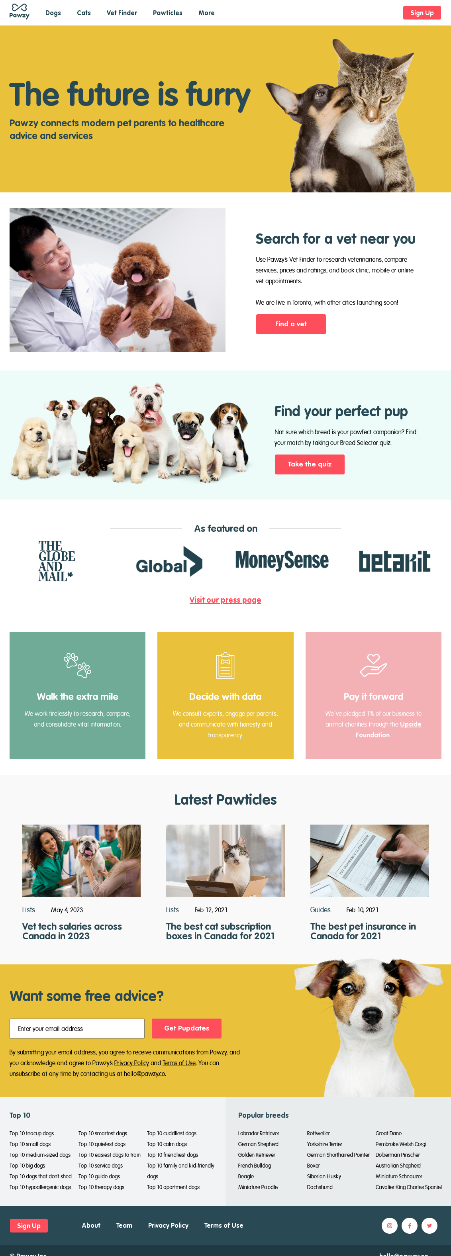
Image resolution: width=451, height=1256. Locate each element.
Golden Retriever (256, 1155)
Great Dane (389, 1133)
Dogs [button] (53, 12)
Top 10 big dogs (27, 1165)
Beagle (246, 1176)
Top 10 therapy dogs (101, 1187)
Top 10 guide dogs (99, 1176)
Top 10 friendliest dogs (172, 1155)
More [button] (206, 12)
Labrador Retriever (258, 1133)
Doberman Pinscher (398, 1155)
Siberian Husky (324, 1176)
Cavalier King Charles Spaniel (409, 1187)
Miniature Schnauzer (399, 1176)
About (91, 1225)
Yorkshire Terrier (324, 1144)
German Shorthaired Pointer (338, 1155)
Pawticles (167, 12)
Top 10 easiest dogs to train (109, 1155)
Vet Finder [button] (122, 12)
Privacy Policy (131, 1062)
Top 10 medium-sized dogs (40, 1155)
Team (124, 1225)
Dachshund (320, 1187)
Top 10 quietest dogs (101, 1144)
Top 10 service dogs (100, 1165)
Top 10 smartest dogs (102, 1133)
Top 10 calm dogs (167, 1144)
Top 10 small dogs (30, 1144)
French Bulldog (254, 1165)
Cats (84, 12)
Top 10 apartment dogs (173, 1187)
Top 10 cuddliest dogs (171, 1133)
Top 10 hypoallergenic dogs (40, 1187)
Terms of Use (179, 1062)
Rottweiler (318, 1133)
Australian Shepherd (398, 1165)
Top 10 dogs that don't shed (41, 1176)
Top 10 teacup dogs (32, 1133)
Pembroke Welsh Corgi (401, 1144)
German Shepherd (258, 1144)
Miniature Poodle (258, 1187)
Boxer (313, 1165)
